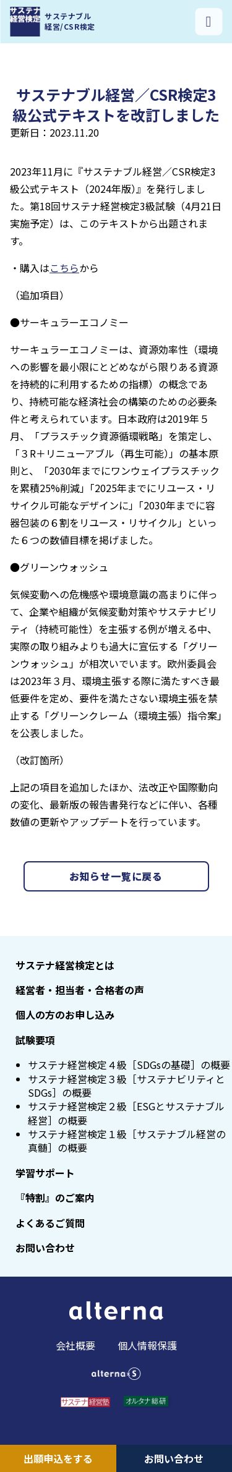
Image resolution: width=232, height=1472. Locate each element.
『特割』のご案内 (55, 1197)
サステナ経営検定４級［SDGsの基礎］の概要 (129, 1064)
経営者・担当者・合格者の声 (79, 989)
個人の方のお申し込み (64, 1014)
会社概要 (75, 1345)
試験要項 (35, 1039)
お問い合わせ (174, 1458)
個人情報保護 (147, 1345)
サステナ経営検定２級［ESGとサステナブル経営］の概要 (126, 1113)
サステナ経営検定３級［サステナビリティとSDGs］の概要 (126, 1085)
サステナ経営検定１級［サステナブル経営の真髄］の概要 (127, 1140)
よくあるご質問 (50, 1222)
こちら (64, 267)
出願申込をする (58, 1458)
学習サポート (45, 1172)
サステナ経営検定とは (64, 965)
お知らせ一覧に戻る (116, 876)
